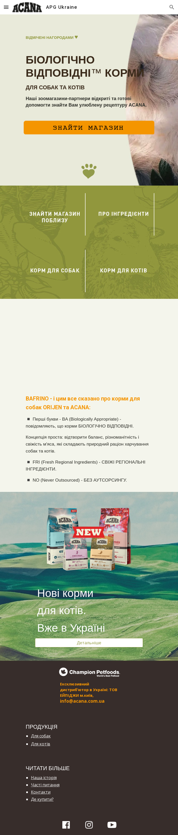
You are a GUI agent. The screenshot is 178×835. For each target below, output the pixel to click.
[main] (89, 71)
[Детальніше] (88, 643)
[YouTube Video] (89, 342)
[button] (6, 7)
